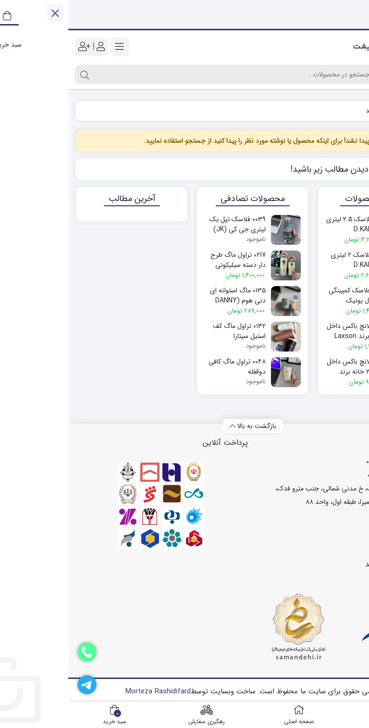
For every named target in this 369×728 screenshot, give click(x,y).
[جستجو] (164, 74)
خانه (351, 111)
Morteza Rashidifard (90, 691)
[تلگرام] (18, 684)
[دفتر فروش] (18, 652)
